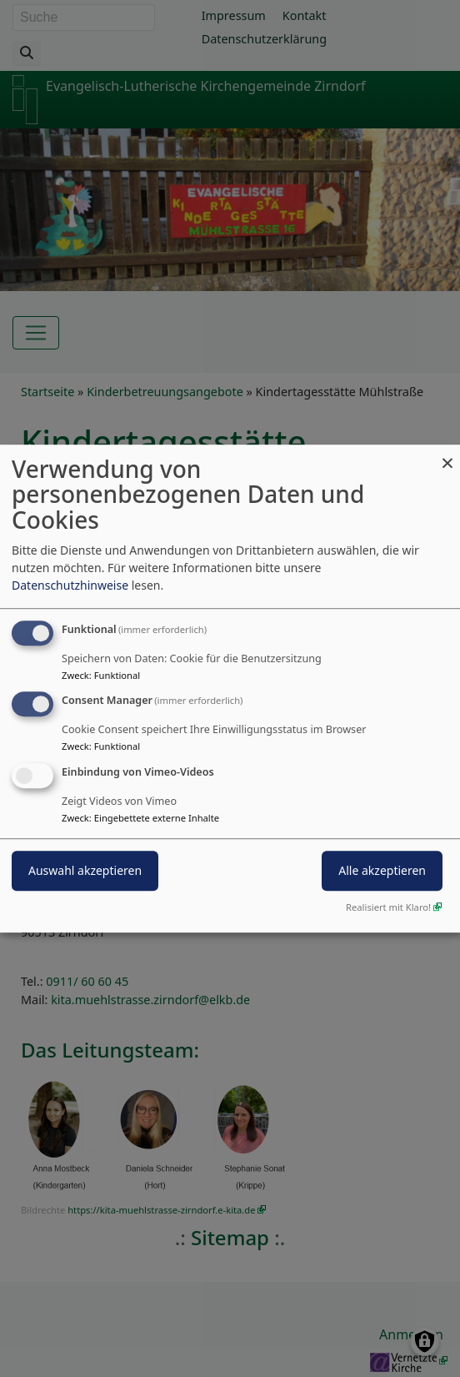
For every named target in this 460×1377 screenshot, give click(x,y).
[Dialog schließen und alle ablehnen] (447, 455)
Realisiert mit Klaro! (388, 907)
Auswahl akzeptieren (85, 870)
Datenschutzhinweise (70, 585)
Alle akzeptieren (382, 870)
